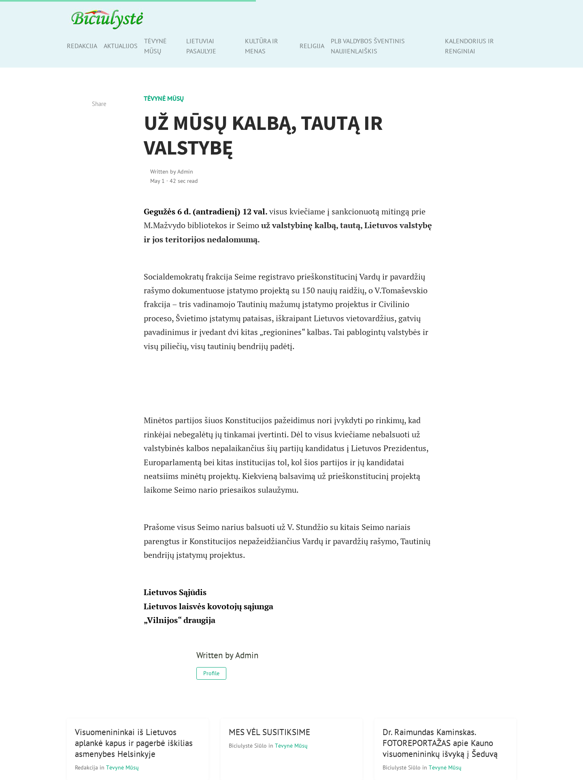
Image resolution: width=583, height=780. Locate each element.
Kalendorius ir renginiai (469, 46)
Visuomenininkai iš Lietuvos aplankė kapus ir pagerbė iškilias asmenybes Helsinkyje (134, 743)
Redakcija (82, 46)
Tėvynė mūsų (155, 46)
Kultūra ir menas (261, 46)
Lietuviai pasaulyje (201, 46)
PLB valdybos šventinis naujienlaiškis (368, 46)
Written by (171, 171)
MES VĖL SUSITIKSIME (269, 732)
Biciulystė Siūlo (248, 745)
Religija (312, 46)
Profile (211, 673)
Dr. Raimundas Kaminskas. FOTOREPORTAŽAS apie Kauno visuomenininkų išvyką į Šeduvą (440, 743)
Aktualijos (121, 46)
